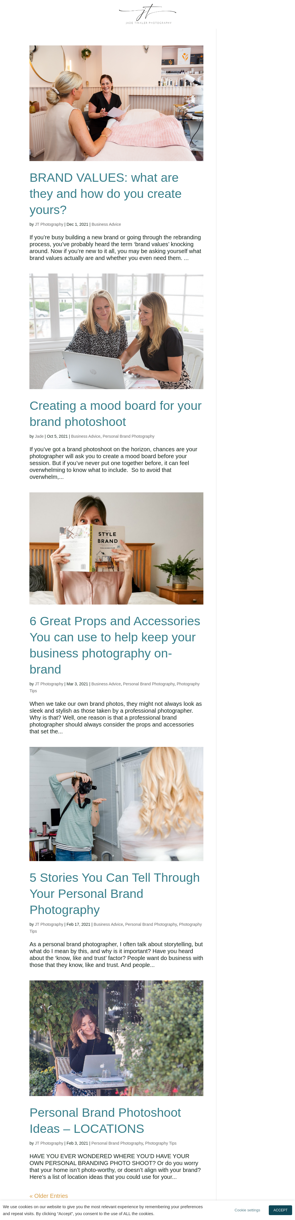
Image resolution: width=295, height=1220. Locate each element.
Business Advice (106, 224)
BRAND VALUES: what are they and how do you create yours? (105, 194)
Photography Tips (161, 1143)
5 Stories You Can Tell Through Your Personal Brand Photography (114, 894)
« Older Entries (48, 1196)
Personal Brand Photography (128, 436)
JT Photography (49, 224)
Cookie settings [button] (247, 1210)
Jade (39, 436)
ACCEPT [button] (280, 1210)
